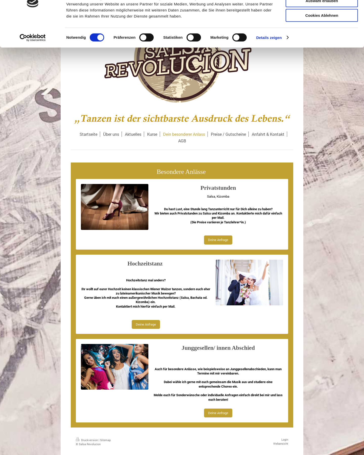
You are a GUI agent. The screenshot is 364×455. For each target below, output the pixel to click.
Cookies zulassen (322, 12)
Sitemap (105, 440)
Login (284, 439)
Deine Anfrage (218, 240)
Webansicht (280, 443)
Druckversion (87, 440)
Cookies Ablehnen (321, 42)
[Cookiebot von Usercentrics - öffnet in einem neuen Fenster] (33, 64)
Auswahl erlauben (322, 27)
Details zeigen (269, 64)
